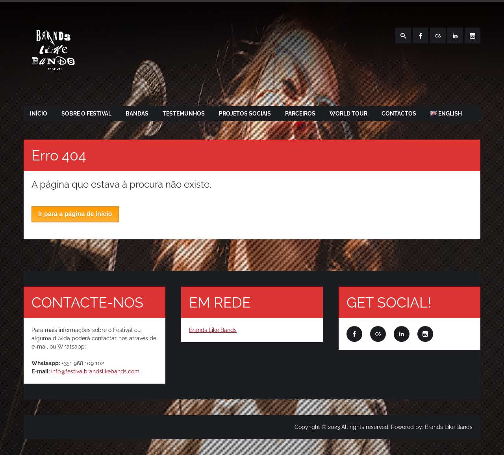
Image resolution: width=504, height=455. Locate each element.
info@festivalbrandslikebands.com (95, 371)
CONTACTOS (399, 113)
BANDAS (137, 113)
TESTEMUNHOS (184, 113)
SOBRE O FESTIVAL (86, 113)
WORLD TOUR (348, 113)
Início (38, 113)
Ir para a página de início (75, 214)
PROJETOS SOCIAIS (245, 113)
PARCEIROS (300, 113)
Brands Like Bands (213, 330)
